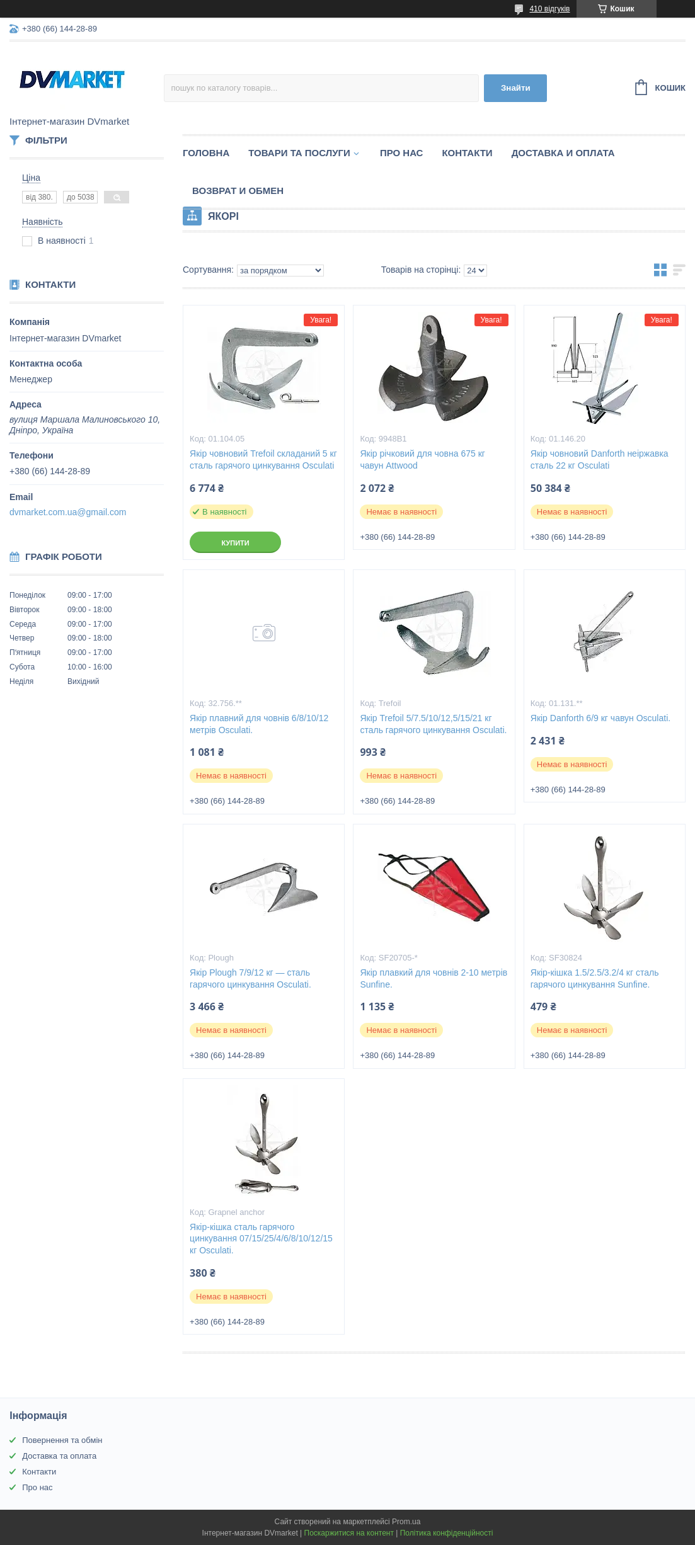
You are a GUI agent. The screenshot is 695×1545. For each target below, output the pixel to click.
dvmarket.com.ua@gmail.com (67, 512)
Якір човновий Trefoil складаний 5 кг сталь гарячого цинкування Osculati (263, 459)
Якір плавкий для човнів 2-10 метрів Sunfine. (433, 978)
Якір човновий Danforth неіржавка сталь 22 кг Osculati (600, 459)
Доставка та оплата (59, 1456)
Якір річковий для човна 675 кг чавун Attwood (422, 459)
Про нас (401, 152)
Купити (235, 543)
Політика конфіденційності (446, 1533)
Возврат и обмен (238, 190)
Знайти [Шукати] (516, 88)
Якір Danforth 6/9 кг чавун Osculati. (600, 718)
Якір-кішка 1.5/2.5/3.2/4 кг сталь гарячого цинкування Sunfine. (595, 978)
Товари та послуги (299, 152)
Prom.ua (406, 1521)
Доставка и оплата (563, 152)
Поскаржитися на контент (349, 1533)
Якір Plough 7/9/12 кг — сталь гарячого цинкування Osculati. (250, 978)
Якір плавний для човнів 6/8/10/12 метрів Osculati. (259, 724)
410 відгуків (549, 8)
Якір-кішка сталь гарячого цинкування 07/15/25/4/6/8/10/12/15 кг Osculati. (261, 1239)
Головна (206, 152)
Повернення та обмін (62, 1440)
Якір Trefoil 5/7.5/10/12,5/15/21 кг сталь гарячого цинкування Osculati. (433, 724)
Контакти (467, 152)
